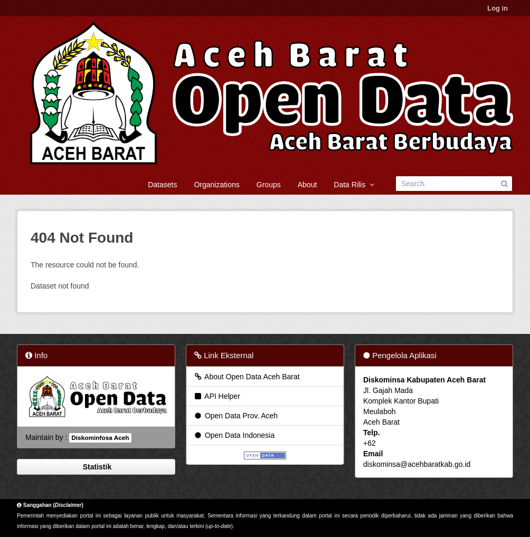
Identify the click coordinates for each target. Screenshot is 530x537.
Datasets (162, 184)
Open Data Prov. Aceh (235, 415)
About (307, 184)
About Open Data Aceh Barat (246, 376)
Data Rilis (354, 184)
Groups (269, 184)
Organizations (216, 184)
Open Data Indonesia (234, 435)
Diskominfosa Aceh (100, 438)
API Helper (216, 396)
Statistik (96, 467)
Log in (497, 8)
